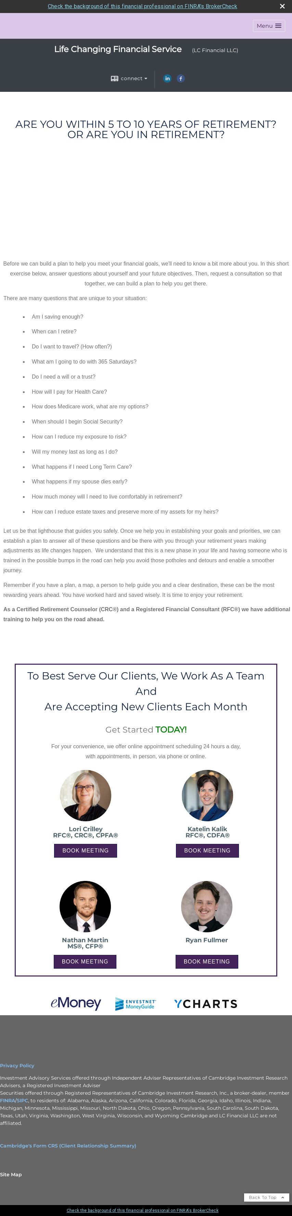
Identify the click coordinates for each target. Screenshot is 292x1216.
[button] (269, 26)
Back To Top (266, 1197)
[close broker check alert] (282, 6)
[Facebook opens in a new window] (181, 81)
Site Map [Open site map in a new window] (11, 1174)
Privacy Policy (17, 1066)
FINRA (7, 1100)
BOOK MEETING (85, 850)
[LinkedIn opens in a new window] (167, 81)
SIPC (22, 1100)
